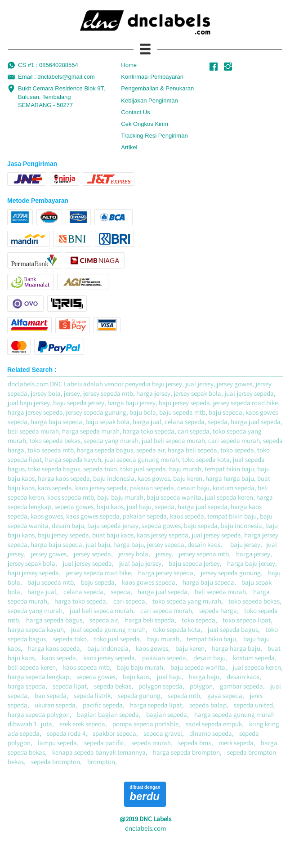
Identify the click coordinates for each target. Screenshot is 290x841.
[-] (213, 67)
